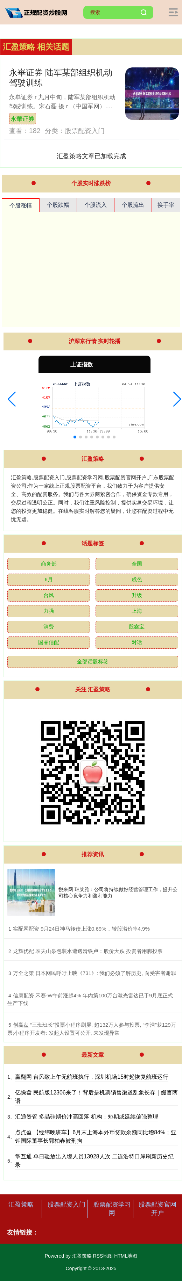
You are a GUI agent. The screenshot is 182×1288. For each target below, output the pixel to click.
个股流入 (95, 205)
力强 (48, 611)
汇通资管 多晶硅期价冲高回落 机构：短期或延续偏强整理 (86, 1117)
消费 (48, 627)
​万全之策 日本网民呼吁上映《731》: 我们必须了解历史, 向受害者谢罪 (94, 973)
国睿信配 (48, 642)
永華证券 (22, 118)
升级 (137, 595)
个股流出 (133, 205)
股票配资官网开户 (157, 1208)
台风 (48, 595)
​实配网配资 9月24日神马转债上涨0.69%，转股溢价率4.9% (81, 929)
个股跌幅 (58, 205)
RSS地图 (103, 1256)
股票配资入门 (66, 1204)
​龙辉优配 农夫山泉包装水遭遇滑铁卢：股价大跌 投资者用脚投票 (88, 951)
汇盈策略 (21, 1204)
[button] (11, 399)
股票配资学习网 (112, 1208)
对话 (137, 642)
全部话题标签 (92, 661)
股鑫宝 (137, 627)
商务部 (49, 564)
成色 (137, 579)
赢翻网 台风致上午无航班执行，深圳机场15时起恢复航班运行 (91, 1077)
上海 (137, 611)
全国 (137, 564)
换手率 (166, 205)
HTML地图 (125, 1256)
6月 (48, 579)
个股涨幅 (20, 206)
